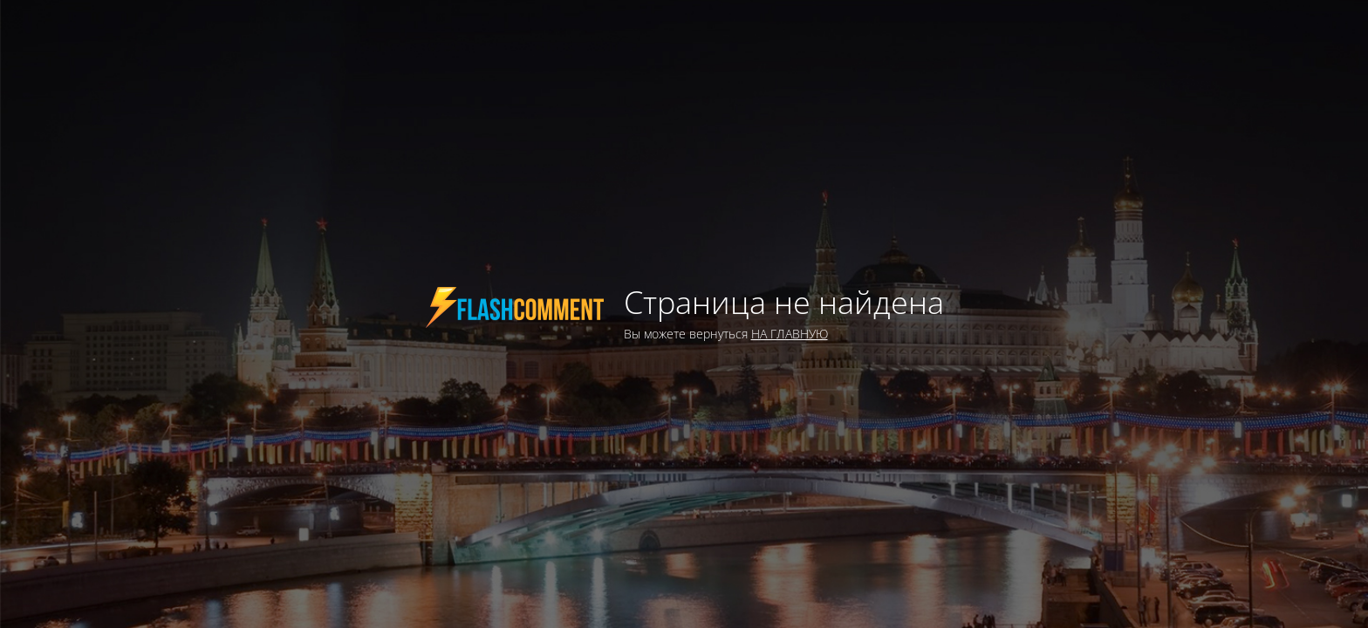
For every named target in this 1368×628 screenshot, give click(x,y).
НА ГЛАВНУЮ (789, 333)
